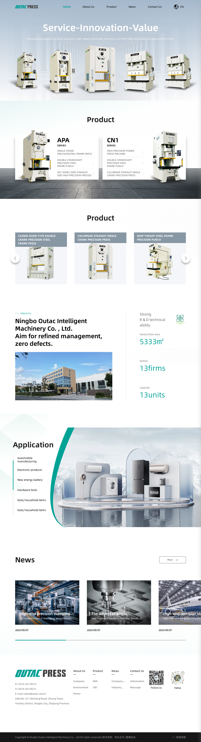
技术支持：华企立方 (113, 737)
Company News (117, 681)
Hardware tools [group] (27, 490)
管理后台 (131, 737)
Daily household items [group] (31, 500)
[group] (41, 258)
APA (95, 681)
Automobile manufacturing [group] (26, 459)
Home (67, 7)
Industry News (116, 687)
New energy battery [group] (30, 480)
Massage (135, 687)
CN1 (95, 687)
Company (78, 681)
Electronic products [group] (29, 470)
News (132, 7)
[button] (15, 258)
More (172, 559)
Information (137, 681)
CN (179, 7)
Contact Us (155, 7)
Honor (77, 693)
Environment (80, 687)
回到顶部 (179, 737)
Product (112, 7)
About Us (88, 7)
